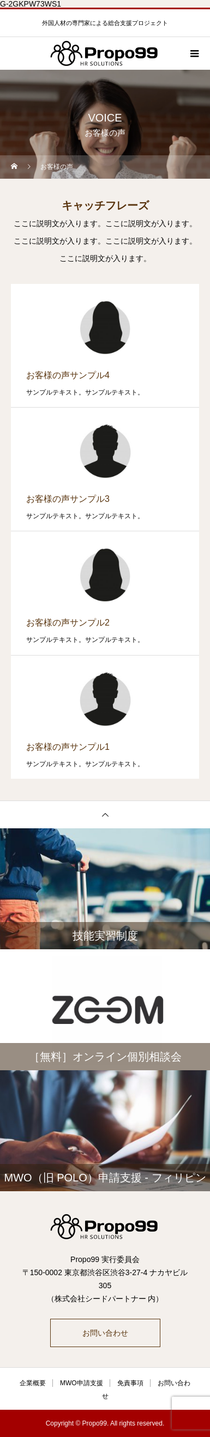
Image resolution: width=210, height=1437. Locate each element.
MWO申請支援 (81, 1383)
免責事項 (130, 1383)
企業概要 (33, 1383)
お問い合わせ (105, 1333)
